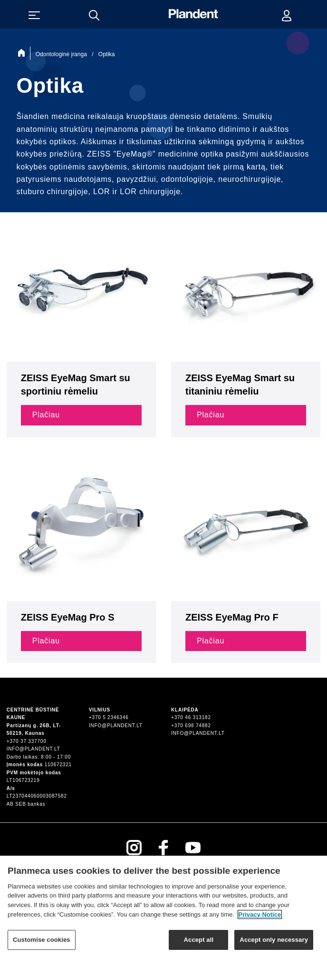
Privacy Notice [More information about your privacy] (260, 918)
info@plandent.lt (33, 748)
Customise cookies (41, 944)
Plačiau (46, 415)
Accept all (199, 944)
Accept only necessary (274, 944)
